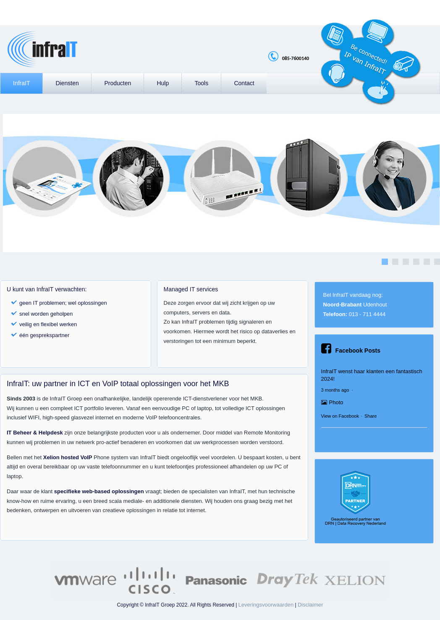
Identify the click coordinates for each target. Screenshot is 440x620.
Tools (201, 83)
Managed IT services (191, 289)
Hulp (163, 83)
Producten (117, 83)
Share (370, 416)
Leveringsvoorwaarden (266, 605)
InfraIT (21, 83)
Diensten (67, 83)
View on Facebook (340, 416)
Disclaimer (310, 605)
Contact (244, 83)
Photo (332, 402)
